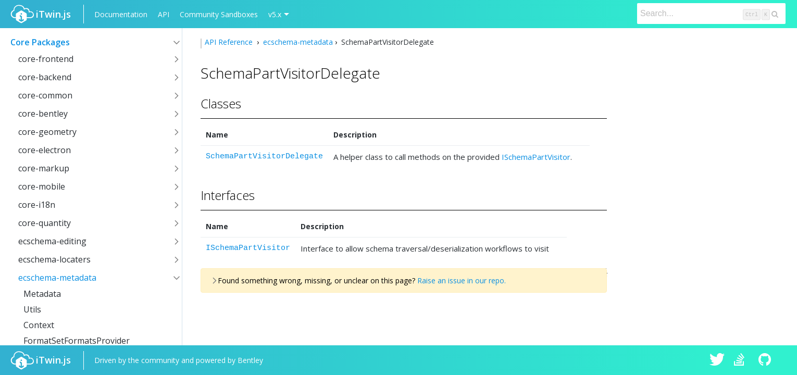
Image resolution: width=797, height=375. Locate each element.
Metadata (42, 293)
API (163, 14)
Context (38, 325)
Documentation (120, 14)
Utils (32, 309)
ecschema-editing (52, 241)
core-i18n (36, 204)
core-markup (43, 168)
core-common (45, 95)
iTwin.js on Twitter (717, 360)
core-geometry (47, 132)
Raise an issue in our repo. (461, 280)
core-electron (44, 150)
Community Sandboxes (219, 14)
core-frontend (45, 59)
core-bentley (43, 113)
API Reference (230, 42)
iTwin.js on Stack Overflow (742, 360)
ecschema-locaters (54, 259)
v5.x (274, 14)
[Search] (711, 13)
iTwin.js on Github (766, 360)
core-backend (44, 77)
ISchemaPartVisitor (536, 157)
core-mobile (41, 186)
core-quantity (44, 223)
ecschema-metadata (57, 277)
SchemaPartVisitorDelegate (264, 156)
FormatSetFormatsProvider (76, 340)
